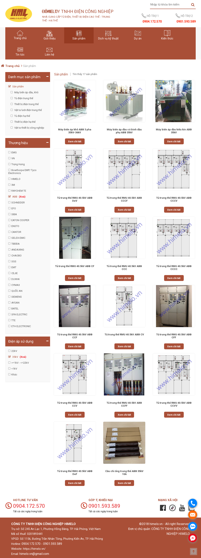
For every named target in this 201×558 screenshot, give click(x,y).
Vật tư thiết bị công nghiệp (29, 127)
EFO (13, 208)
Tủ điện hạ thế (22, 115)
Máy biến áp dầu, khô (26, 92)
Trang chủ (12, 66)
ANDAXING (17, 249)
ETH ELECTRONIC (21, 326)
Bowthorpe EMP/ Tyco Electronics (22, 172)
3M (13, 184)
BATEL (15, 308)
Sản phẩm (18, 86)
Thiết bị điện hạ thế (25, 121)
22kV (14, 350)
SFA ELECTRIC (19, 314)
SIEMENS (16, 296)
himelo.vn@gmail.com (34, 554)
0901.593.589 (52, 544)
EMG (14, 152)
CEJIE (14, 273)
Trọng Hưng (18, 164)
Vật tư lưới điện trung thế (28, 110)
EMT (13, 267)
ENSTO (15, 226)
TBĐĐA (15, 243)
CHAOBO (16, 255)
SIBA (14, 214)
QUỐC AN (16, 290)
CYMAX (15, 285)
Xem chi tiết (74, 141)
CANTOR (16, 232)
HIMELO (15, 178)
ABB (19, 196)
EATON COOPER (20, 220)
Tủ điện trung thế (23, 98)
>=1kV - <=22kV (20, 362)
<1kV (14, 368)
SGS (13, 261)
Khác (14, 374)
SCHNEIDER (18, 202)
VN (13, 158)
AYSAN (15, 302)
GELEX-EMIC (18, 237)
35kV (19, 356)
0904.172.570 (31, 544)
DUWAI (15, 279)
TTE (13, 320)
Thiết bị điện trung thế (26, 104)
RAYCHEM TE (18, 190)
